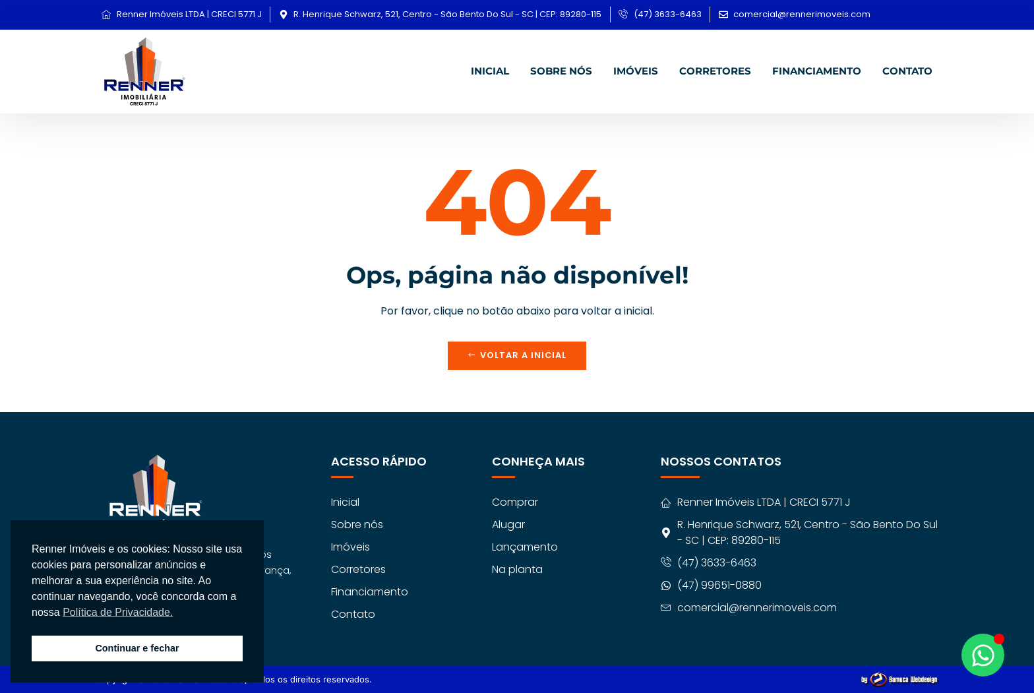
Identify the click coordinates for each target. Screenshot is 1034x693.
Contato (907, 70)
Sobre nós (561, 70)
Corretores (715, 70)
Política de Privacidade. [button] (118, 612)
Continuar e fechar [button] (137, 648)
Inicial (490, 70)
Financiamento (816, 70)
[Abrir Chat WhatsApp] (982, 655)
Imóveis (635, 70)
